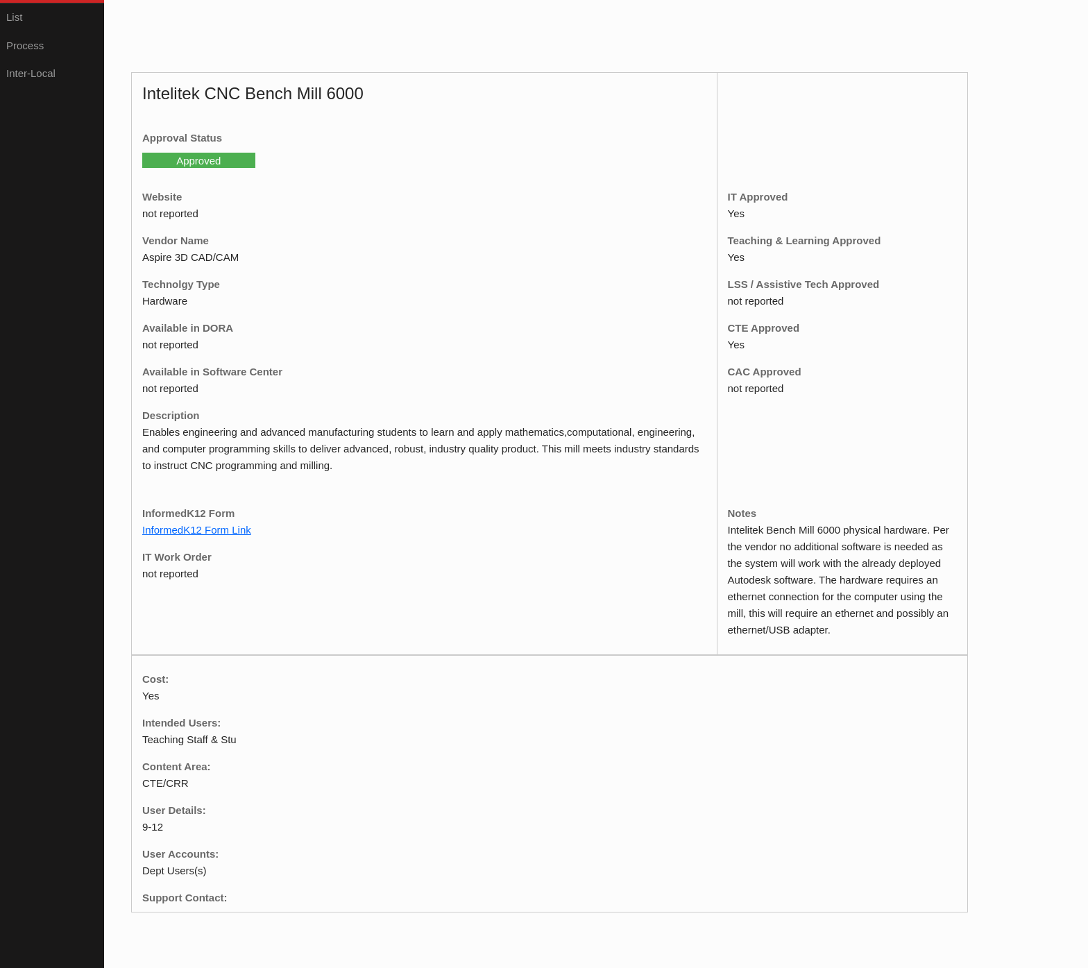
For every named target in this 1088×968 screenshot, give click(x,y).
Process (25, 45)
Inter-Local (31, 73)
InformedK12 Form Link (196, 530)
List (14, 17)
